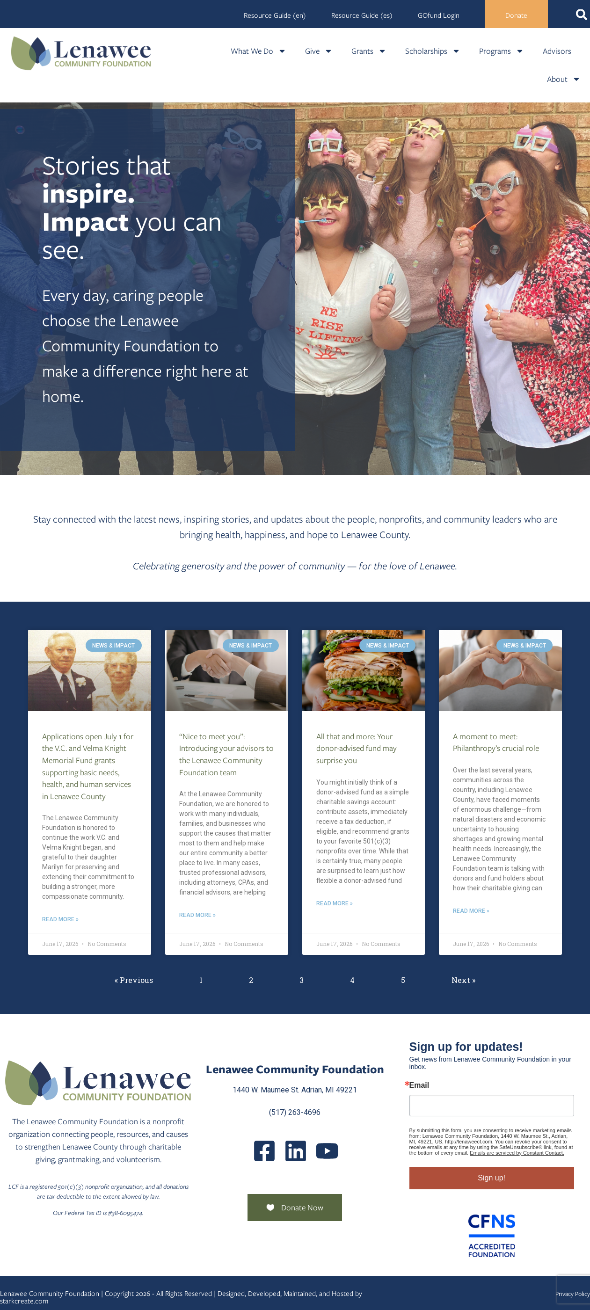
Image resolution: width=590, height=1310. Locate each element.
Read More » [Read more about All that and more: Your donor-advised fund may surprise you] (334, 903)
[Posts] (295, 1151)
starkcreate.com (24, 1301)
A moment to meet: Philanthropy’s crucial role (496, 742)
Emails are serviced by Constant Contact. (517, 1153)
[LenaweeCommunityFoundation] (264, 1151)
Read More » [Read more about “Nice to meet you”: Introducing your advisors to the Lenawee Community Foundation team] (197, 915)
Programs (501, 51)
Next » (463, 980)
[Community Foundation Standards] (491, 1236)
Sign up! (491, 1178)
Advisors (557, 51)
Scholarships (432, 51)
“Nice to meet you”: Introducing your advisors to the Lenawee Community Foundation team (226, 754)
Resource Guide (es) (362, 15)
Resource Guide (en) (275, 15)
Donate (516, 15)
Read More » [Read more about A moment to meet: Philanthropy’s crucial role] (471, 911)
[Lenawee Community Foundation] (81, 53)
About (564, 79)
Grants (368, 51)
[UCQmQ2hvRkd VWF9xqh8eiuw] (327, 1151)
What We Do (258, 51)
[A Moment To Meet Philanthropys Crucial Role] (500, 670)
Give (319, 51)
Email (419, 1085)
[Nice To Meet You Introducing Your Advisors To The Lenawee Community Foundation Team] (226, 670)
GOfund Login (438, 15)
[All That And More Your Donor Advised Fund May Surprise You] (363, 670)
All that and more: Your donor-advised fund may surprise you (356, 748)
